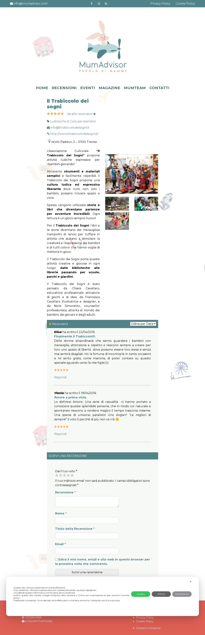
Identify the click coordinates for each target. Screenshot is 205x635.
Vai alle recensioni (81, 114)
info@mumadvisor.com (28, 3)
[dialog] (102, 596)
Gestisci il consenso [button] (148, 628)
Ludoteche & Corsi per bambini (73, 121)
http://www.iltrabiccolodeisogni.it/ (72, 134)
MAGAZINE (109, 88)
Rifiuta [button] (161, 594)
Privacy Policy (160, 3)
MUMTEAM (135, 88)
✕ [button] (191, 581)
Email (60, 544)
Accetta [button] (141, 594)
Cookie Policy (185, 3)
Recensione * (65, 492)
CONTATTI (159, 88)
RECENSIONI (64, 88)
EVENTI (87, 88)
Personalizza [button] (182, 594)
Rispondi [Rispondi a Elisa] (60, 377)
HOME (42, 88)
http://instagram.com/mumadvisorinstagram (99, 4)
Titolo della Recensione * (75, 529)
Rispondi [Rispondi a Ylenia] (60, 434)
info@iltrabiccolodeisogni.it (68, 127)
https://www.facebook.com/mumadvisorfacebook (91, 4)
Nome (61, 513)
